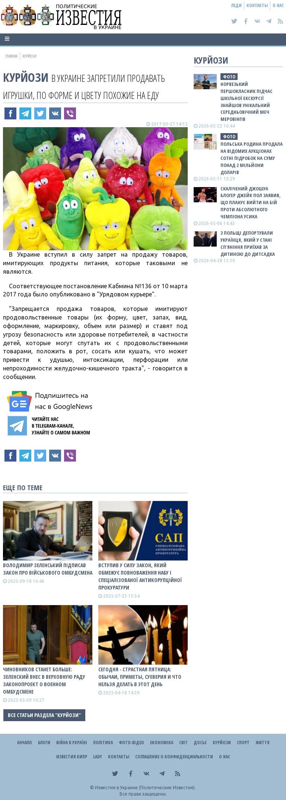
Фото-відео (131, 742)
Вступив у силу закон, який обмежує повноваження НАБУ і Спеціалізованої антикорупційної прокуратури (140, 576)
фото (229, 76)
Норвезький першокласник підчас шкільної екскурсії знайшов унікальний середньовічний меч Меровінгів (246, 101)
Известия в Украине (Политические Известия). (145, 787)
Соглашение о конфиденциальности (174, 757)
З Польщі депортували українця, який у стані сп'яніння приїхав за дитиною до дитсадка (247, 243)
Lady (97, 757)
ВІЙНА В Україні (71, 742)
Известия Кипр (71, 757)
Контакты (257, 5)
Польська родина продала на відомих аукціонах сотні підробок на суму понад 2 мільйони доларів (251, 158)
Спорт (243, 742)
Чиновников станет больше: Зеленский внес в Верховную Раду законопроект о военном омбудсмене (44, 680)
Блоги (44, 742)
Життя (262, 742)
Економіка (161, 742)
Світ (183, 742)
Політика (103, 742)
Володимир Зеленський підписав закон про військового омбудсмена (47, 569)
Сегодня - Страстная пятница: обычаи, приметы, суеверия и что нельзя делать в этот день (139, 677)
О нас (278, 5)
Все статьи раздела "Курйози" (44, 715)
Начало (24, 742)
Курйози (25, 77)
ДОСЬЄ (200, 742)
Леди (236, 5)
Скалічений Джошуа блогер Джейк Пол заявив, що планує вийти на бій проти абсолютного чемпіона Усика (250, 202)
